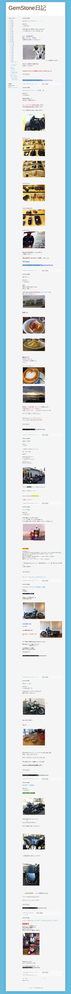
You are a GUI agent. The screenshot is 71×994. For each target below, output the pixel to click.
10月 (12, 45)
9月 (11, 47)
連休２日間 (26, 441)
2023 (11, 25)
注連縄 (45, 552)
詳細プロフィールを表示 (13, 87)
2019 (11, 31)
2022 (11, 26)
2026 (11, 20)
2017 (11, 34)
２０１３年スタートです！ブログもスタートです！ (40, 920)
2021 (11, 28)
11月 (12, 44)
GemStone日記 (27, 8)
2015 (11, 38)
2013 (11, 41)
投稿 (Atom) (26, 980)
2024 (11, 23)
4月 (11, 55)
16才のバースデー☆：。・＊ (32, 21)
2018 (11, 33)
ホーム (45, 978)
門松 (42, 552)
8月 (11, 49)
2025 (11, 21)
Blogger (41, 987)
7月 (11, 50)
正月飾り (51, 553)
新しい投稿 (25, 978)
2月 (11, 58)
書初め (48, 552)
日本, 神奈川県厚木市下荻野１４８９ (31, 975)
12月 (12, 42)
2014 (11, 39)
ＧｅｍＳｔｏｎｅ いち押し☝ (33, 90)
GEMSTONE (12, 85)
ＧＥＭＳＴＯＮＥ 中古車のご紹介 (34, 587)
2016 (11, 36)
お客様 (27, 914)
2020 (11, 29)
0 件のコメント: (37, 83)
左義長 (41, 559)
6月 (11, 52)
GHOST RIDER (28, 785)
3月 (11, 57)
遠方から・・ (27, 277)
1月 (11, 60)
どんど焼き (26, 509)
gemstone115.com (47, 265)
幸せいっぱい (27, 683)
